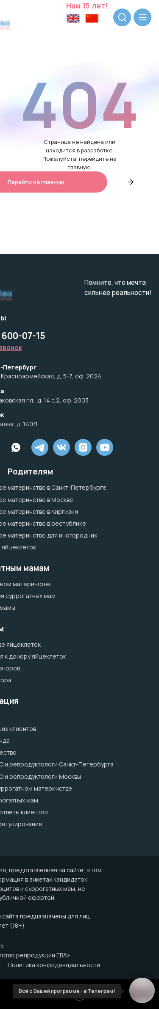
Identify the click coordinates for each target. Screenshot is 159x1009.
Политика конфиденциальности (54, 965)
